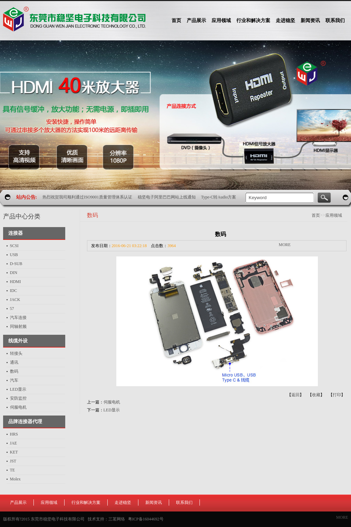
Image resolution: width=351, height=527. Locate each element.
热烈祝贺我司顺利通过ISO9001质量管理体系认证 (87, 197)
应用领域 (333, 215)
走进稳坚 (123, 502)
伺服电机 (112, 402)
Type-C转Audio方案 (218, 197)
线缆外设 (18, 340)
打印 (337, 394)
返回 (295, 394)
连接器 (15, 233)
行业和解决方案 (85, 502)
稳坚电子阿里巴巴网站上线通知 (167, 197)
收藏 (316, 394)
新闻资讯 (153, 502)
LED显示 (112, 410)
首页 (176, 20)
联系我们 (184, 502)
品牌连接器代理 (25, 421)
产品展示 (18, 502)
